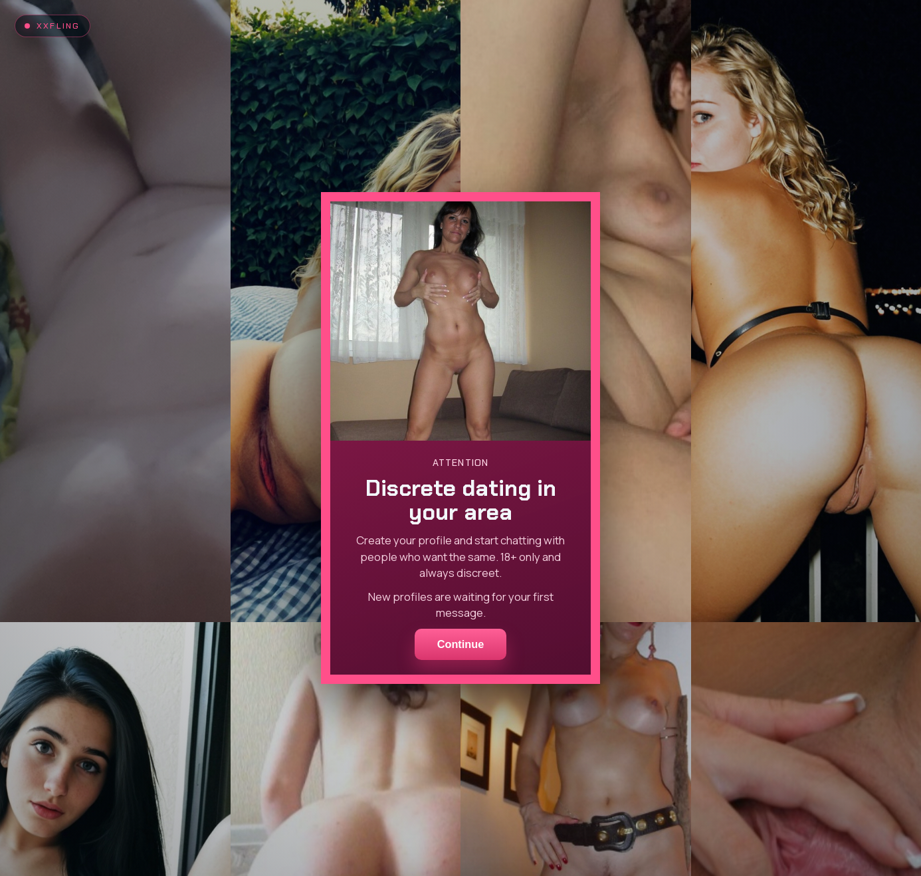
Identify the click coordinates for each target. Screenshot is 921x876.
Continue (460, 644)
